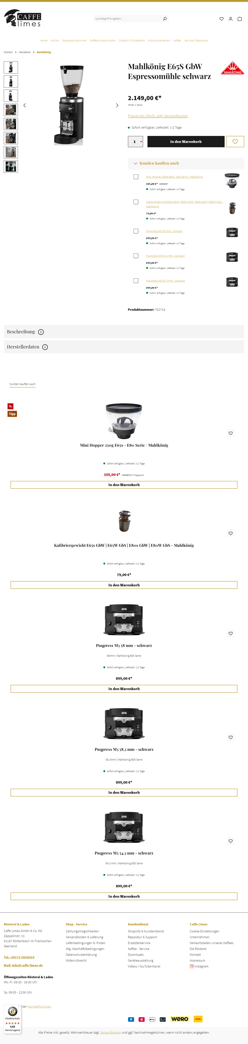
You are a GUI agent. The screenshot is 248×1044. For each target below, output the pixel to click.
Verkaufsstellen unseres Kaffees (211, 943)
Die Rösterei (198, 949)
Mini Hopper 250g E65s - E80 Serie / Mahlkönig (174, 177)
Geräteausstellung (140, 960)
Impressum (197, 960)
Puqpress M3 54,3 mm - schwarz (165, 280)
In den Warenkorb (186, 141)
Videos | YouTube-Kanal (144, 966)
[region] (62, 117)
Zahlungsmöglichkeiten (82, 931)
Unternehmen (200, 937)
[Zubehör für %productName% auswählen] (135, 176)
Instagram (201, 966)
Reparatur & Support (142, 937)
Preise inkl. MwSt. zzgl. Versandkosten (158, 115)
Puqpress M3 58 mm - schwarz (164, 231)
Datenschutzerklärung (81, 954)
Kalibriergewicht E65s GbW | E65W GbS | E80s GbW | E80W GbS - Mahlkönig (124, 545)
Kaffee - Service (138, 949)
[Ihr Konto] (230, 18)
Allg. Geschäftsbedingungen (85, 949)
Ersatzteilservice (139, 943)
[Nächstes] (117, 105)
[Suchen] (164, 18)
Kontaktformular (39, 1006)
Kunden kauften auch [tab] (22, 384)
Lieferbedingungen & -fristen (86, 943)
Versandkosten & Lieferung (84, 937)
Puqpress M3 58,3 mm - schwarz (165, 256)
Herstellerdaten (27, 346)
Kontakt (195, 954)
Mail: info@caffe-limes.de (23, 965)
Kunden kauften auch (159, 163)
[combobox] (127, 18)
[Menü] (19, 1007)
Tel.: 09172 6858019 (19, 957)
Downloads (136, 954)
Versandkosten (110, 1032)
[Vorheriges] (24, 105)
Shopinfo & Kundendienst (146, 931)
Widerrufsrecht (76, 960)
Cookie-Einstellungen (204, 931)
